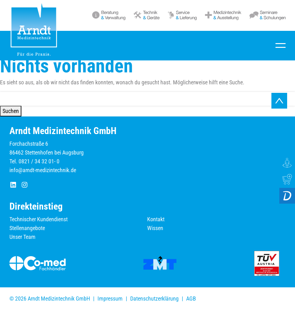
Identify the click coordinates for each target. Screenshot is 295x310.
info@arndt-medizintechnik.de (42, 170)
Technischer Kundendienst (38, 219)
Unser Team (22, 237)
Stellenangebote (27, 228)
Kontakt (155, 219)
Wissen (155, 228)
